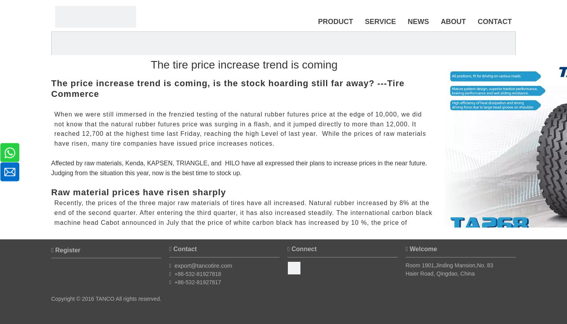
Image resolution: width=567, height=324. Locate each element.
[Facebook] (294, 268)
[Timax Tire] (95, 17)
